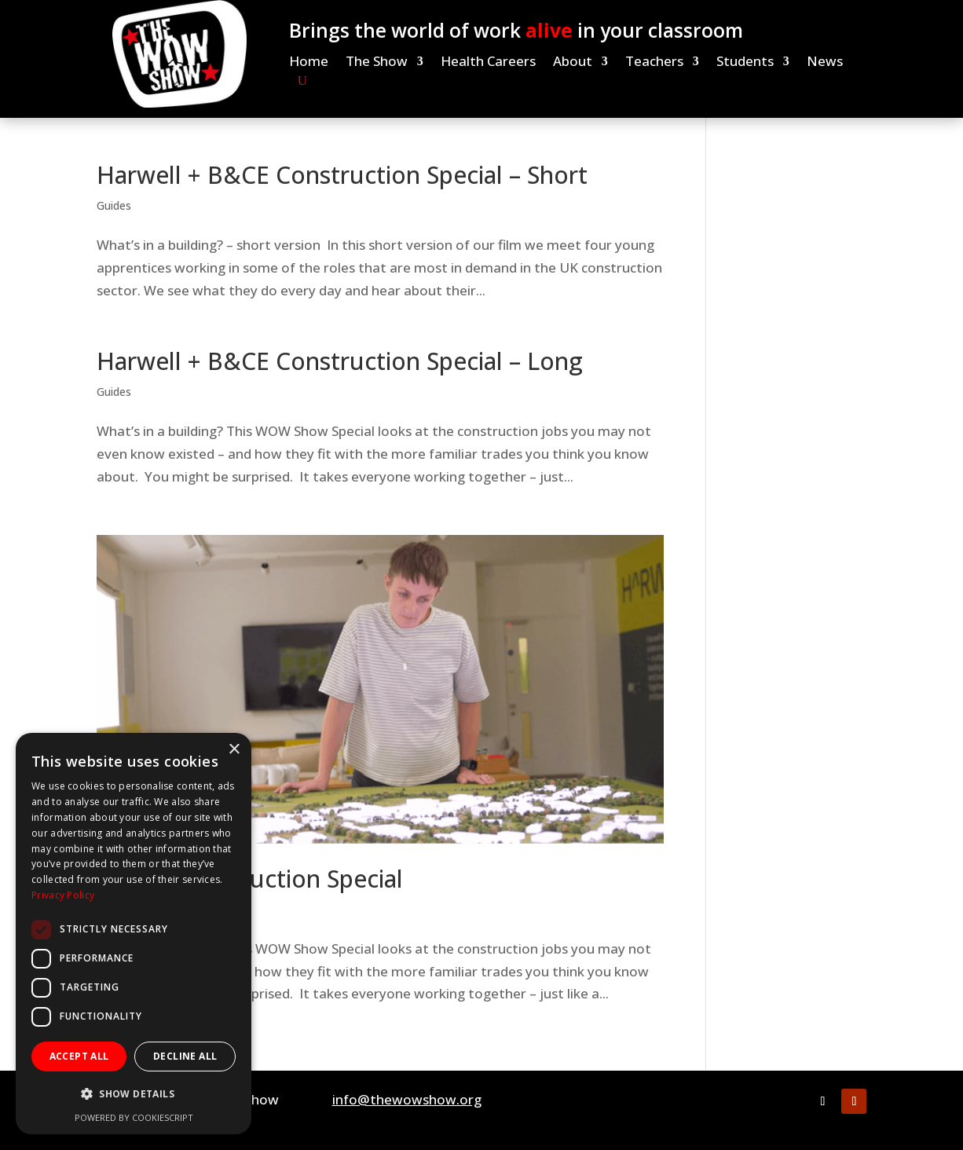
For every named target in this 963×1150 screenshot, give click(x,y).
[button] (133, 1095)
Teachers (654, 63)
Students (745, 63)
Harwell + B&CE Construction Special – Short (342, 175)
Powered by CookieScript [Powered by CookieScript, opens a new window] (134, 1117)
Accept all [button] (79, 1056)
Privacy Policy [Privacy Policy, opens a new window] (62, 895)
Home (308, 63)
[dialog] (133, 933)
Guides (114, 205)
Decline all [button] (185, 1056)
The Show (377, 63)
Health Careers (488, 63)
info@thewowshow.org (407, 1099)
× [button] (234, 750)
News (825, 63)
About (572, 63)
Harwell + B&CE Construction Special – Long (340, 361)
